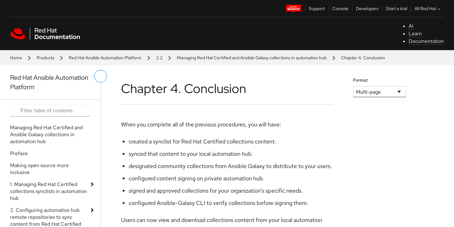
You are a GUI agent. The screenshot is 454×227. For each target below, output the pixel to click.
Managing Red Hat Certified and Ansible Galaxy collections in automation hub (252, 58)
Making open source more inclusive (39, 169)
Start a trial (396, 8)
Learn (415, 33)
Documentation (426, 41)
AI (411, 26)
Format (360, 80)
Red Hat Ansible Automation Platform (105, 58)
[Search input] (50, 111)
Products (45, 58)
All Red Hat (428, 8)
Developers (367, 8)
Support (317, 8)
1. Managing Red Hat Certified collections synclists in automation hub (48, 191)
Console (340, 8)
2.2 (159, 58)
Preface (19, 153)
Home (16, 58)
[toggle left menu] (100, 76)
